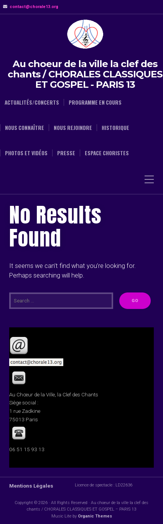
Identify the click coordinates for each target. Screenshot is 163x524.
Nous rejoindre (73, 127)
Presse (66, 152)
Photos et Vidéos (26, 152)
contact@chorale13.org (34, 6)
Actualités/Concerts (32, 102)
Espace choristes (107, 152)
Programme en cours (95, 102)
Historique (115, 127)
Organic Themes (95, 516)
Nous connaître (24, 127)
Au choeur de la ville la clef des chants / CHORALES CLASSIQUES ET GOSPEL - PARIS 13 (85, 74)
